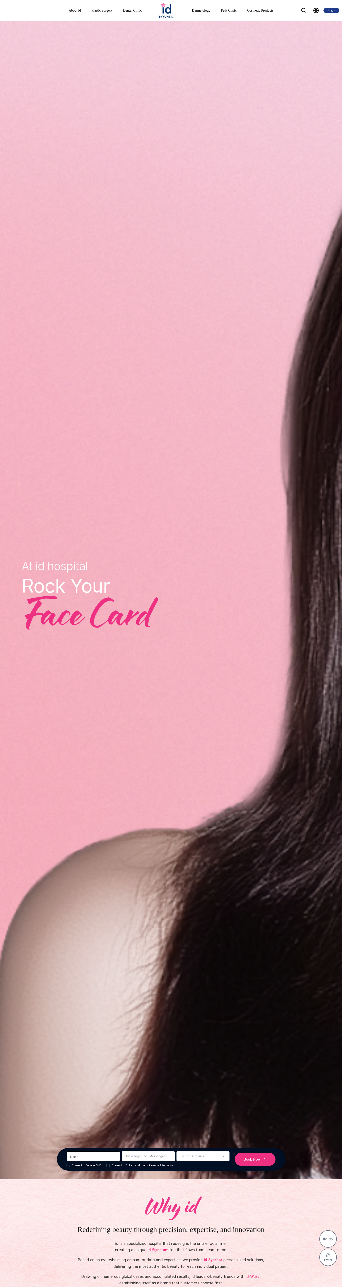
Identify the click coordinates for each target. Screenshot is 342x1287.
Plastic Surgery (102, 10)
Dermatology (201, 10)
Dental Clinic (132, 10)
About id (75, 10)
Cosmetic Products (260, 10)
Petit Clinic (228, 10)
